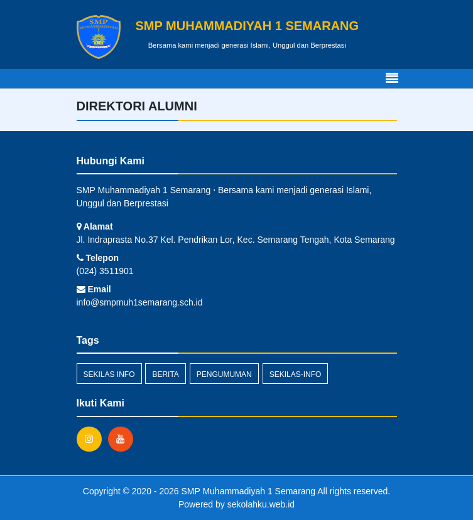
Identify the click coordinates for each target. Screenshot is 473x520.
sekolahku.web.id (261, 504)
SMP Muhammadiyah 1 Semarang (247, 491)
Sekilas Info (109, 374)
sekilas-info (295, 374)
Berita (165, 374)
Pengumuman (224, 374)
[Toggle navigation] (392, 78)
